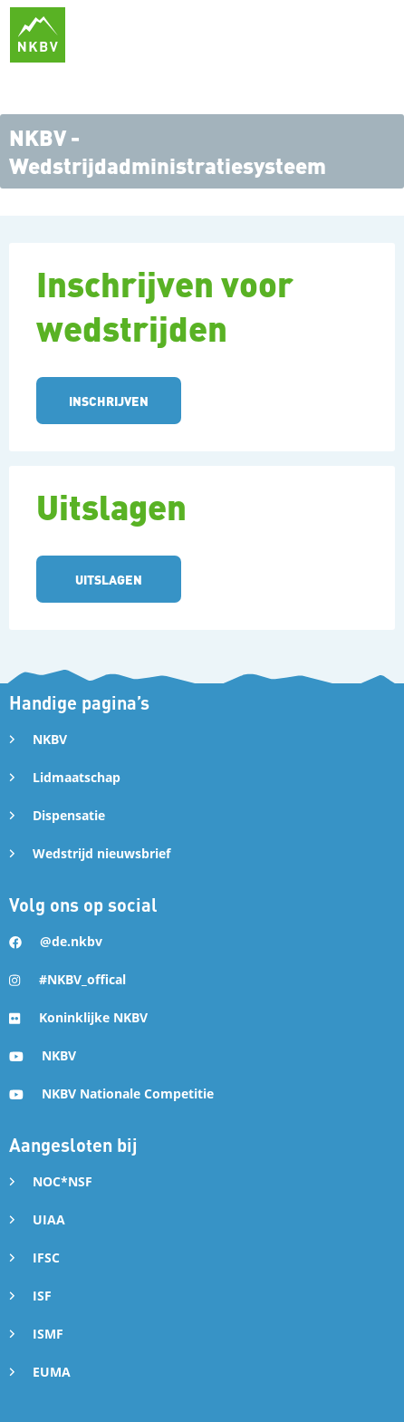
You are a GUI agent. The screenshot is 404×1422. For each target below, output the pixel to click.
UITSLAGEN (108, 579)
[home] (37, 35)
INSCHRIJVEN (109, 400)
